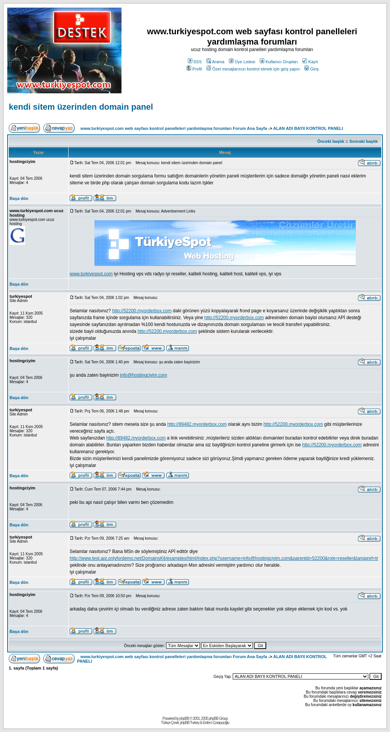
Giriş (311, 69)
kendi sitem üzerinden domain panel (81, 107)
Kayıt (310, 61)
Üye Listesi (242, 61)
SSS (195, 61)
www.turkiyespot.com (91, 273)
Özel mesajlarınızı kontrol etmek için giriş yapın (253, 69)
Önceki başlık (330, 141)
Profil (194, 69)
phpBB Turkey (189, 723)
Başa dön (19, 198)
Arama (215, 61)
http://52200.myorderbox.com (141, 310)
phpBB (184, 718)
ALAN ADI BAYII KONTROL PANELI (308, 128)
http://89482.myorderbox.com (197, 424)
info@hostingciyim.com (143, 375)
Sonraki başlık (363, 141)
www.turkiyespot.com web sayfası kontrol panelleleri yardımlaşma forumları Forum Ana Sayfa (173, 128)
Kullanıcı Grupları (279, 61)
